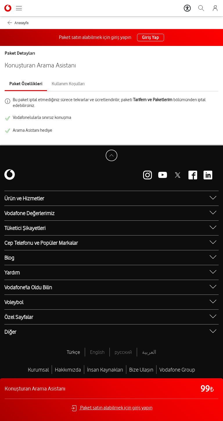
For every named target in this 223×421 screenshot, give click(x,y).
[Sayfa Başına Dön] (111, 155)
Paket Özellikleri (25, 83)
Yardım (12, 272)
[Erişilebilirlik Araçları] (187, 8)
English (97, 352)
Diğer (10, 332)
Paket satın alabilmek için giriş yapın (111, 408)
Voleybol (13, 302)
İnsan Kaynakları (105, 369)
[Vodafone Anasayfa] (7, 8)
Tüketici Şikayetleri (25, 228)
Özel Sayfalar (18, 317)
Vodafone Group (177, 369)
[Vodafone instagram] (147, 175)
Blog (9, 257)
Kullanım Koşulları (68, 83)
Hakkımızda (68, 369)
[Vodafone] (9, 175)
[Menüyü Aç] (19, 8)
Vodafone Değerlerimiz (29, 213)
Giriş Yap (150, 37)
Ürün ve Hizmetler (24, 198)
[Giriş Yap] (215, 8)
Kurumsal (38, 369)
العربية (149, 352)
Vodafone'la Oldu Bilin (28, 287)
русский (123, 352)
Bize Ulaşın (141, 369)
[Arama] (201, 8)
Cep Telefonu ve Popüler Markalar (41, 243)
